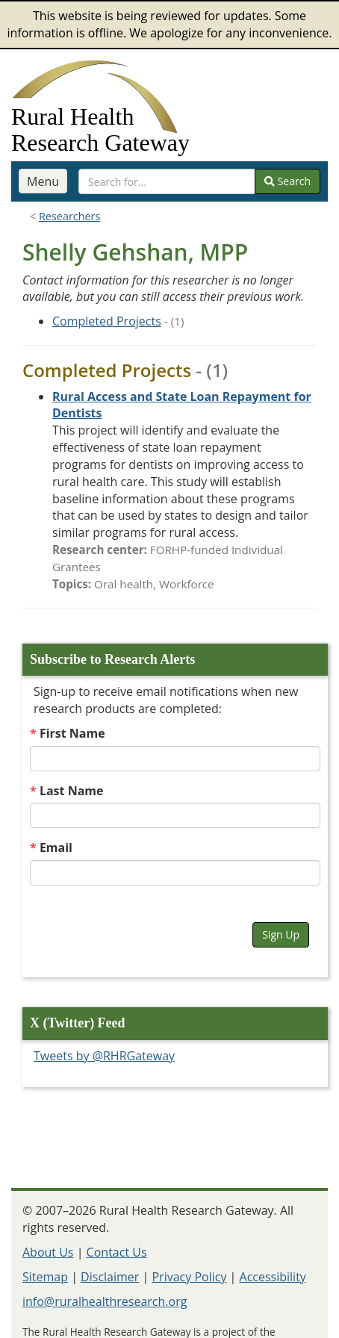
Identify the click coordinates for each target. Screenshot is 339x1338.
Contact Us (117, 1252)
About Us (48, 1252)
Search (287, 181)
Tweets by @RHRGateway (104, 1056)
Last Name (72, 790)
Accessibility (273, 1277)
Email (56, 847)
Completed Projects (106, 321)
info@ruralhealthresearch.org (104, 1301)
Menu (43, 181)
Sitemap (45, 1277)
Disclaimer (110, 1277)
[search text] (166, 181)
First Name (72, 733)
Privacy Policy (189, 1277)
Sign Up (280, 934)
